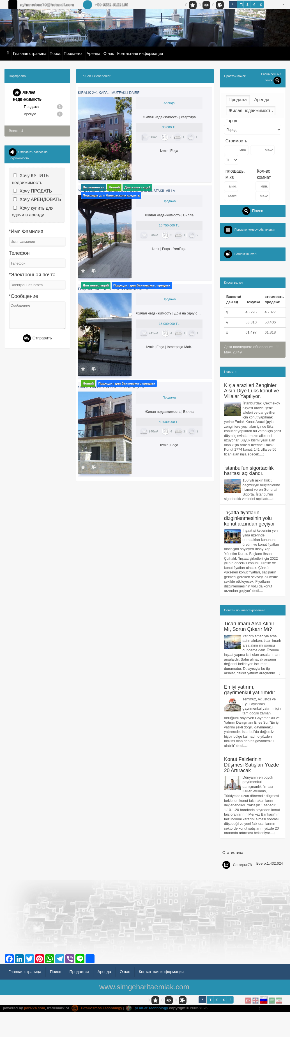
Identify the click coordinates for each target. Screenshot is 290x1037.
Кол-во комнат (264, 174)
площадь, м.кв (235, 174)
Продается (73, 53)
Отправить (37, 339)
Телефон (19, 254)
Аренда (93, 53)
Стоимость (236, 140)
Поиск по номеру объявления (256, 229)
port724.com (34, 1019)
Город (231, 120)
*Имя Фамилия (26, 232)
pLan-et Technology (148, 1019)
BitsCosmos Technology (98, 1019)
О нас (108, 53)
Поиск (55, 53)
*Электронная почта (32, 275)
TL (242, 5)
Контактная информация (140, 53)
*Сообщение (23, 297)
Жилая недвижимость (27, 95)
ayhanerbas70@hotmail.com (47, 5)
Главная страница (29, 53)
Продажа (43, 106)
